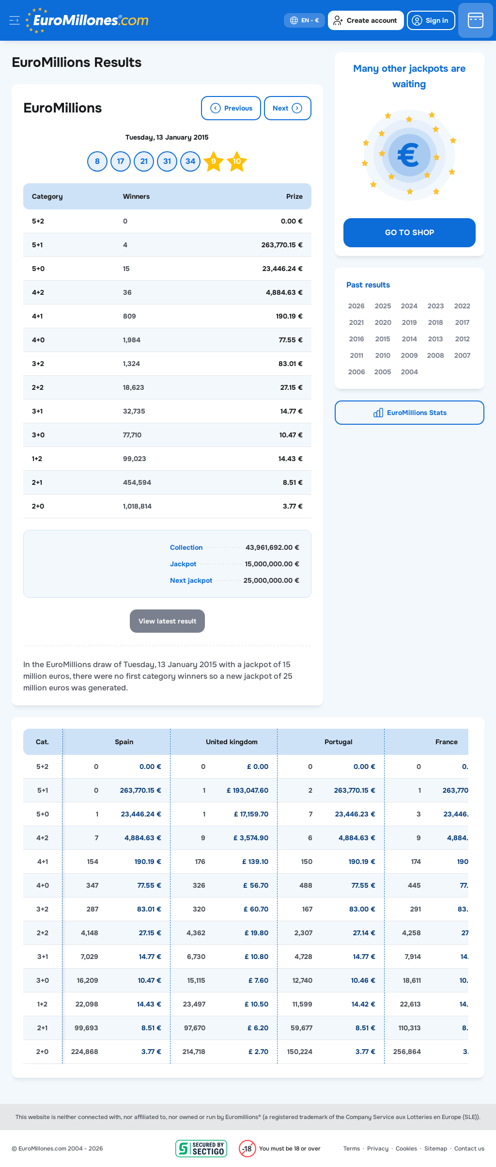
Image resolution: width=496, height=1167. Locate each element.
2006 (356, 372)
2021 (356, 322)
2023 (436, 306)
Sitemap (435, 1148)
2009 (409, 355)
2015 (382, 339)
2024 (409, 306)
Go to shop (409, 232)
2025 (383, 306)
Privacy (377, 1148)
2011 (356, 355)
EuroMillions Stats (417, 412)
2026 (356, 306)
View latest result (167, 621)
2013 (435, 339)
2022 (462, 306)
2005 (382, 372)
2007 (462, 355)
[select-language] (304, 20)
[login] (431, 20)
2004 (409, 372)
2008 (435, 355)
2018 (435, 322)
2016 (356, 339)
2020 (383, 322)
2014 (409, 339)
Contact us (469, 1148)
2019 (409, 322)
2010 (382, 355)
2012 (462, 339)
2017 (462, 322)
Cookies (406, 1148)
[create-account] (366, 20)
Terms (351, 1148)
